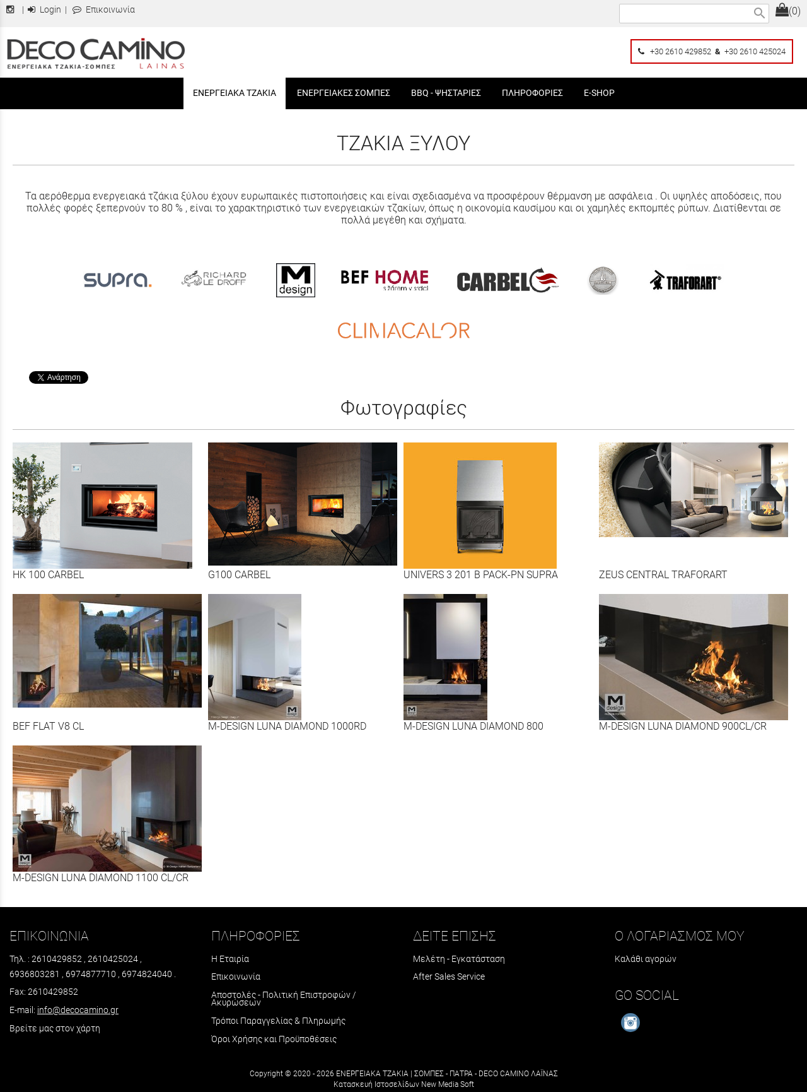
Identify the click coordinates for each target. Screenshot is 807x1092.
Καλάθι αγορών (645, 959)
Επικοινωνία (104, 9)
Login (44, 9)
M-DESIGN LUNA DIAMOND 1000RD (287, 726)
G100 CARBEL (239, 575)
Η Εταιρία (230, 959)
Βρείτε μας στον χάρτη (54, 1028)
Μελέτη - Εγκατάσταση (459, 959)
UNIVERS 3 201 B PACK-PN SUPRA (481, 575)
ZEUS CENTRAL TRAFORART (663, 575)
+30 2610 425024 (755, 51)
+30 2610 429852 (680, 51)
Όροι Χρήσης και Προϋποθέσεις (274, 1039)
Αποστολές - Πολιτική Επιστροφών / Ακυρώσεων (283, 998)
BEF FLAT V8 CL (48, 726)
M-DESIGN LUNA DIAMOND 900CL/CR (683, 726)
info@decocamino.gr (78, 1010)
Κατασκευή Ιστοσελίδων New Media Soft (404, 1084)
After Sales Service (449, 976)
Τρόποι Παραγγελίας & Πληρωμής (278, 1021)
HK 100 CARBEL (48, 575)
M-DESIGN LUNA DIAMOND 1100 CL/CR (101, 878)
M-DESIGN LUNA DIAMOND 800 (473, 726)
